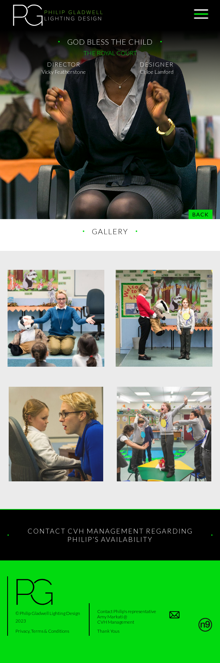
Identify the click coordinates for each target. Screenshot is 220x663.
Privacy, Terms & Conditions (42, 631)
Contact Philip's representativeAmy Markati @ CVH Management (126, 617)
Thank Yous (108, 631)
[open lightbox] (56, 318)
